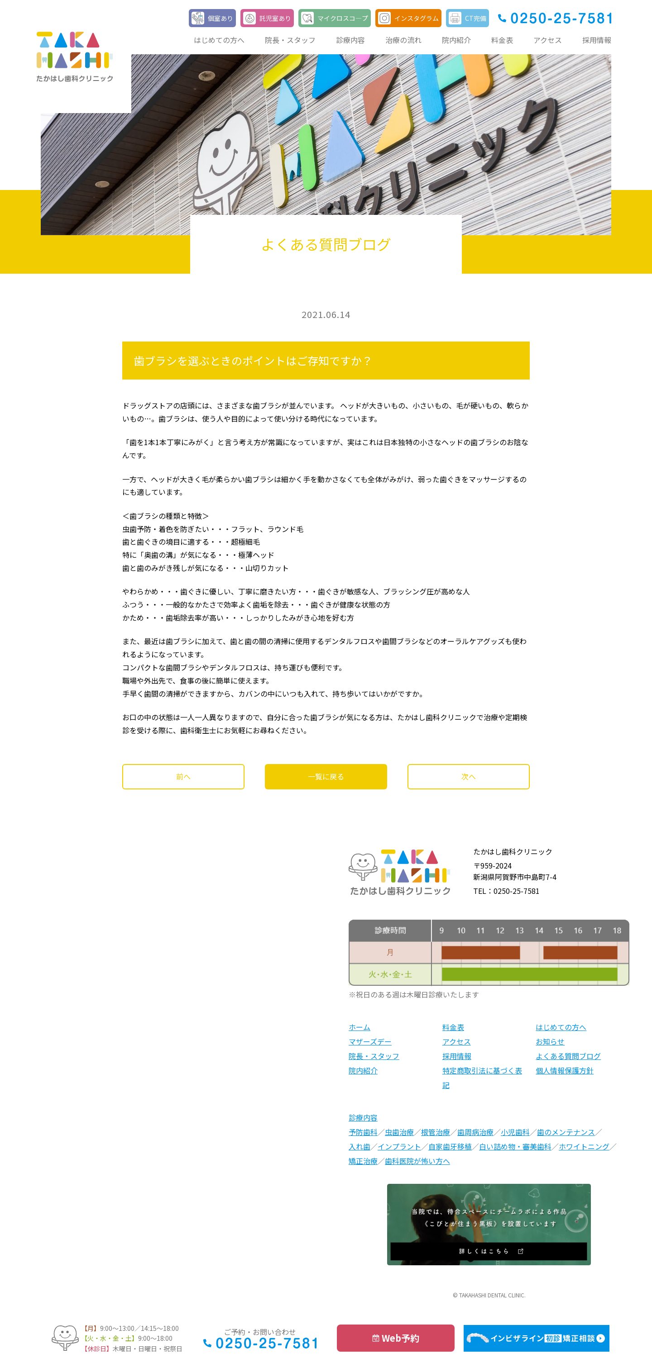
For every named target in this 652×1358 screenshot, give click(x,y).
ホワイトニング (584, 1146)
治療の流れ (403, 39)
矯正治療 (363, 1160)
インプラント (399, 1146)
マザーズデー (370, 1041)
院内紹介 (456, 39)
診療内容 (350, 39)
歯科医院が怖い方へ (417, 1160)
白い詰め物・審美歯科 (515, 1146)
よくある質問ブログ (568, 1055)
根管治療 (435, 1131)
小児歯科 (515, 1131)
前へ (183, 776)
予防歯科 (363, 1131)
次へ (468, 776)
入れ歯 (359, 1146)
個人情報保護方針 (565, 1070)
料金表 (502, 39)
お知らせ (550, 1041)
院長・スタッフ (290, 39)
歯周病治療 (475, 1131)
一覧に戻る (326, 776)
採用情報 (596, 39)
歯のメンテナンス (566, 1131)
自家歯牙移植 (450, 1146)
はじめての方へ (219, 39)
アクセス (547, 39)
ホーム (359, 1026)
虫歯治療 (399, 1131)
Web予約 (400, 1337)
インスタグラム (416, 18)
